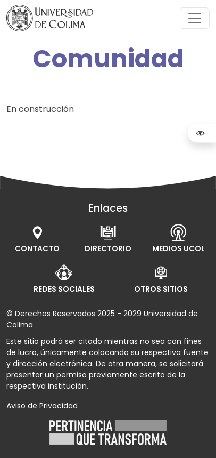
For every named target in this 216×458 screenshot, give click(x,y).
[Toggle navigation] (195, 18)
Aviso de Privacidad (42, 405)
